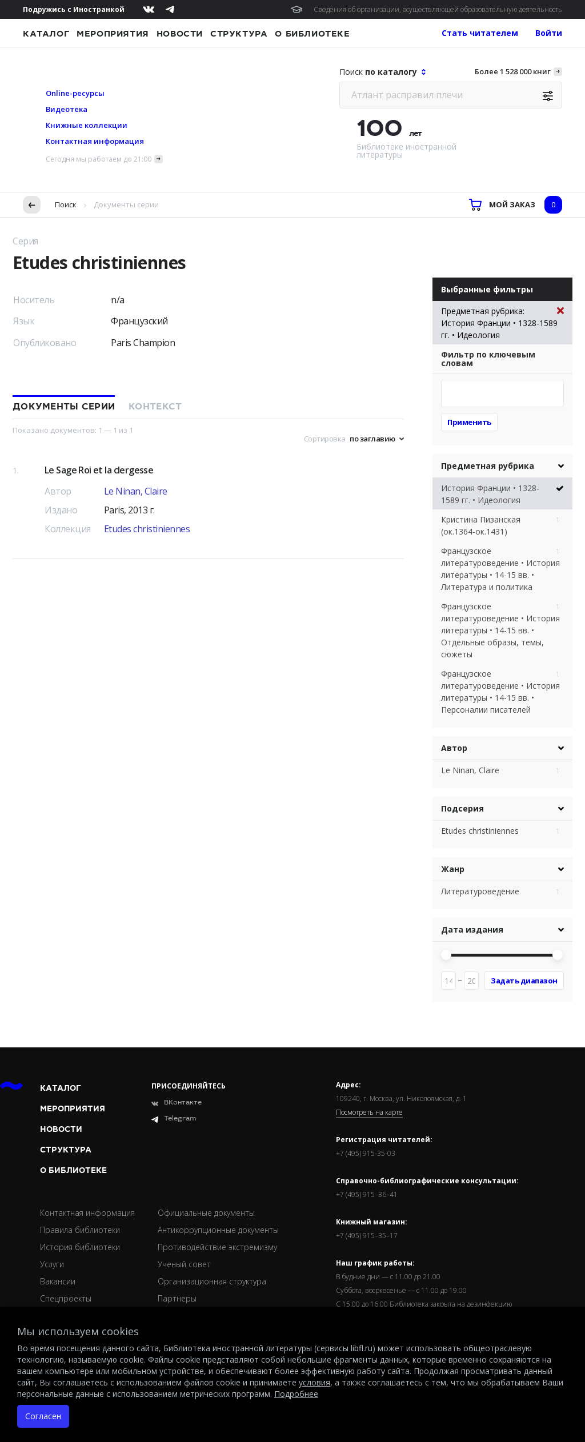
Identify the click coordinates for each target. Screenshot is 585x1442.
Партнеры (177, 1298)
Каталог (46, 33)
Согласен (43, 1416)
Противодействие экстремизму (217, 1247)
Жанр (452, 868)
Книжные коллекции (86, 125)
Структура (238, 33)
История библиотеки (80, 1247)
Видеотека (66, 109)
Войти (548, 32)
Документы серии (64, 406)
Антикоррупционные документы (218, 1229)
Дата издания (472, 929)
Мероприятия (113, 33)
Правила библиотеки (80, 1229)
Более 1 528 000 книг (513, 71)
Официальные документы (206, 1212)
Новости (180, 33)
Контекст (155, 406)
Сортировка (325, 438)
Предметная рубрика (487, 465)
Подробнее (296, 1393)
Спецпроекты (65, 1298)
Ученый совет (184, 1264)
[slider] (446, 955)
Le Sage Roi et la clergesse (99, 470)
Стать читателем (480, 32)
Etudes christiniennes (147, 529)
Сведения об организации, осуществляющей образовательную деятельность (438, 9)
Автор (454, 747)
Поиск (66, 204)
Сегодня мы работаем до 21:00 (98, 159)
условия (314, 1382)
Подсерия (462, 808)
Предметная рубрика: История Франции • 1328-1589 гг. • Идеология (502, 322)
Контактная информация (95, 141)
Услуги (52, 1264)
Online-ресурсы (75, 93)
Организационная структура (212, 1281)
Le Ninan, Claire (135, 491)
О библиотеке (312, 33)
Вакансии (57, 1281)
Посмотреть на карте (369, 1112)
